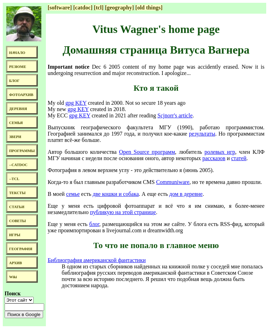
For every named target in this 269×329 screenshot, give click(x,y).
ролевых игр (220, 152)
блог (94, 224)
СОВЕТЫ (17, 221)
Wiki (13, 277)
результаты (202, 134)
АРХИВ (15, 263)
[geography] (119, 8)
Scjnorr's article (175, 115)
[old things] (149, 8)
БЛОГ (14, 81)
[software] (60, 8)
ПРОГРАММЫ (22, 151)
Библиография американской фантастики (97, 260)
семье (73, 194)
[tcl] (99, 8)
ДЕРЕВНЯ (18, 109)
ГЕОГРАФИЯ (20, 249)
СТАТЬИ (16, 207)
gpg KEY (76, 103)
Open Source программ (147, 152)
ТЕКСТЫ (17, 193)
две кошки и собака (115, 194)
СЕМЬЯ (16, 123)
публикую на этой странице (123, 212)
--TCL (14, 179)
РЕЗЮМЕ (17, 67)
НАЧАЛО (17, 53)
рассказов (214, 158)
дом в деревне (185, 194)
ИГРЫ (14, 235)
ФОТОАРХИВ (21, 95)
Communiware (172, 182)
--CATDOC (18, 165)
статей (239, 158)
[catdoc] (82, 8)
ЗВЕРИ (15, 137)
